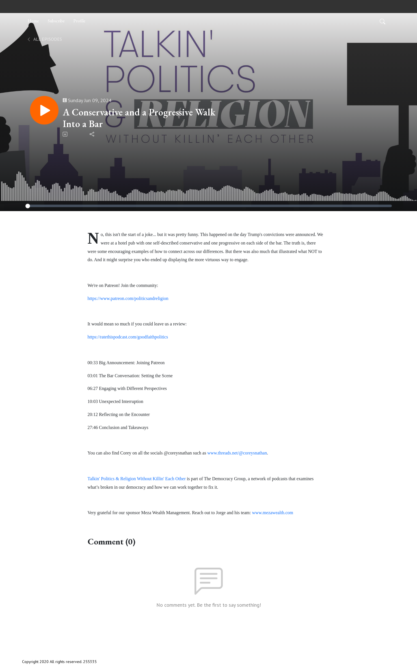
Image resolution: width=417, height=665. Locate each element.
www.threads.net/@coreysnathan (237, 453)
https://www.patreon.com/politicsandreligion (128, 298)
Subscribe (56, 21)
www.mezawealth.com (272, 512)
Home (33, 21)
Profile (79, 21)
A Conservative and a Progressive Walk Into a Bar (140, 118)
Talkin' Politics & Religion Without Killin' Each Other (137, 478)
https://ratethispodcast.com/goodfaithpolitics (128, 336)
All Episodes (44, 39)
